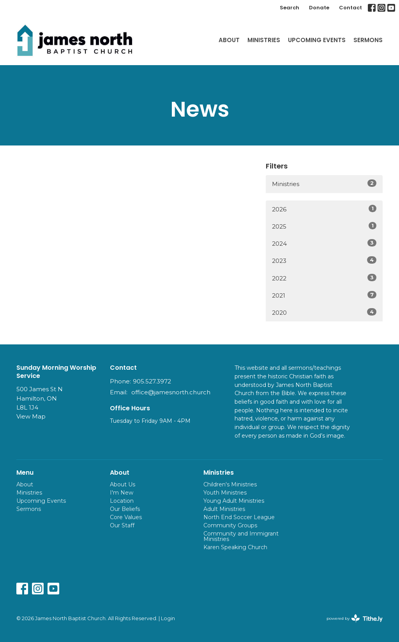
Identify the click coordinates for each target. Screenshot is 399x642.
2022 (324, 278)
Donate (319, 7)
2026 (324, 209)
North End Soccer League (239, 517)
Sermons (368, 40)
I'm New (121, 492)
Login (168, 618)
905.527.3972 (152, 381)
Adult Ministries (224, 509)
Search (289, 7)
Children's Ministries (230, 484)
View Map (31, 416)
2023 (324, 260)
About (229, 40)
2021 (324, 295)
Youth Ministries (225, 492)
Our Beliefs (125, 509)
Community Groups (230, 525)
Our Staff (122, 525)
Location (122, 500)
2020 (324, 312)
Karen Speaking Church (235, 547)
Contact (350, 7)
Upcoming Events (317, 40)
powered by (355, 618)
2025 (324, 226)
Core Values (126, 517)
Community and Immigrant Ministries (241, 536)
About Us (122, 484)
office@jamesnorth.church (170, 392)
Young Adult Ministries (233, 500)
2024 (324, 243)
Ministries (263, 40)
